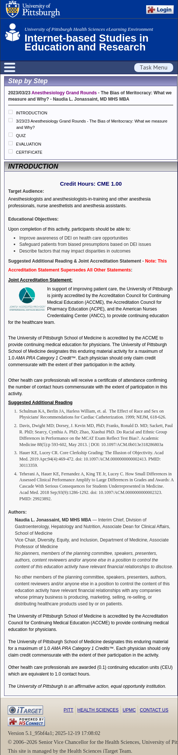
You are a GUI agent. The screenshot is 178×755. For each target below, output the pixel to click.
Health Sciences (98, 710)
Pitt (68, 710)
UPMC (129, 710)
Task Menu (154, 67)
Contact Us (154, 710)
